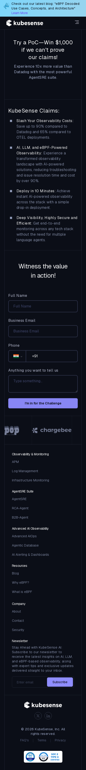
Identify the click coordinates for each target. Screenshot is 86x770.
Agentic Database (25, 545)
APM (15, 462)
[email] (43, 682)
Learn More (19, 13)
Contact (18, 621)
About (16, 611)
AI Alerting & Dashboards (30, 555)
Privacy (60, 740)
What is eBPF (22, 592)
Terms (41, 740)
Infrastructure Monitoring (30, 480)
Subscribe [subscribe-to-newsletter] (60, 682)
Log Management (25, 471)
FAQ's (24, 740)
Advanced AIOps (24, 536)
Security (18, 630)
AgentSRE (19, 499)
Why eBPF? (20, 582)
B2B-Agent (20, 517)
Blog (15, 573)
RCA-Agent (20, 508)
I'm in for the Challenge (43, 406)
